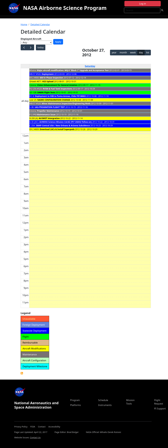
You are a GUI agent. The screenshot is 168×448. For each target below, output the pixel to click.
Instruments (105, 405)
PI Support (160, 408)
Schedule (103, 400)
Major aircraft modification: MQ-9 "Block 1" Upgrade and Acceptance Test (73, 70)
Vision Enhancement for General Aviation (57, 85)
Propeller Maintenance (48, 110)
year (114, 52)
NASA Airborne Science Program (65, 7)
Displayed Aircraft (31, 38)
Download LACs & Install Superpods (57, 129)
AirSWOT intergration (49, 118)
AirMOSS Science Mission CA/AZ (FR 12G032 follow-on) (65, 121)
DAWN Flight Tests (46, 92)
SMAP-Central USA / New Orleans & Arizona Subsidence (63, 125)
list (147, 52)
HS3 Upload (48, 81)
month (123, 52)
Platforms (75, 405)
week (133, 52)
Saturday (90, 66)
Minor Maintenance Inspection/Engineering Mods (66, 103)
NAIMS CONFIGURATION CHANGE (53, 99)
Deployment (48, 74)
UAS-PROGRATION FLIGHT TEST (50, 107)
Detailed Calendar (40, 24)
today (40, 47)
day (141, 52)
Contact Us (35, 437)
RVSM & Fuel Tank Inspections (57, 88)
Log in (142, 3)
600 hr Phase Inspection (51, 77)
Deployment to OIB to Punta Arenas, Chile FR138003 (60, 96)
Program (75, 400)
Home (24, 24)
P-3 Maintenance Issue (44, 114)
